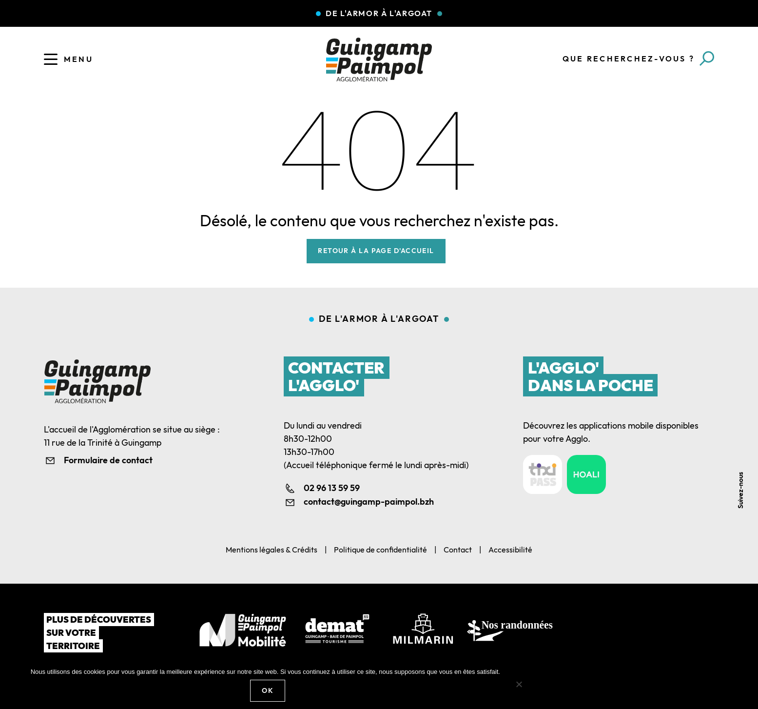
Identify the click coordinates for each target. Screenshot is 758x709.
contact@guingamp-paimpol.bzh (369, 501)
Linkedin (745, 435)
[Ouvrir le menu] (51, 59)
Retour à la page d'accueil (376, 250)
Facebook (745, 413)
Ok (267, 690)
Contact (458, 549)
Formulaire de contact (108, 460)
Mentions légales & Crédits (271, 549)
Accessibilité (510, 549)
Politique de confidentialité (380, 549)
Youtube (745, 457)
